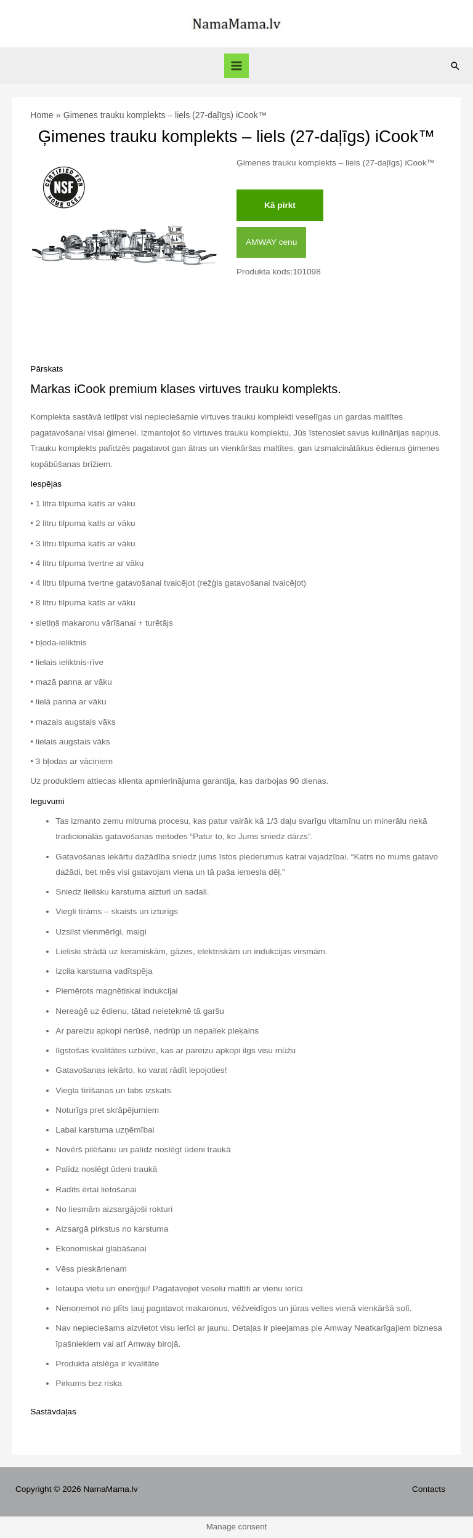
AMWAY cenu (271, 242)
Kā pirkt (280, 205)
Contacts (428, 1489)
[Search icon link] (455, 65)
